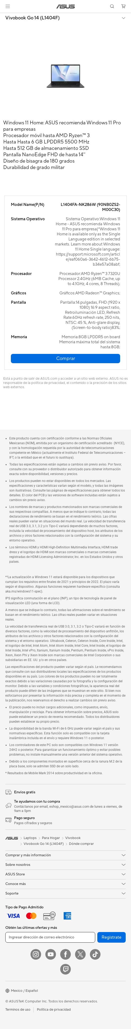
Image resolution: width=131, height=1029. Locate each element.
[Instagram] (35, 954)
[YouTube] (50, 954)
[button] (7, 6)
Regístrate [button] (111, 937)
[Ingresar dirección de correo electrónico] (50, 937)
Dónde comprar (81, 844)
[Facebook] (65, 954)
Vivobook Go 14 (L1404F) (32, 18)
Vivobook (73, 838)
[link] (65, 7)
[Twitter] (80, 954)
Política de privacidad (54, 1009)
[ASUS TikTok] (95, 954)
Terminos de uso (17, 1009)
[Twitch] (65, 969)
